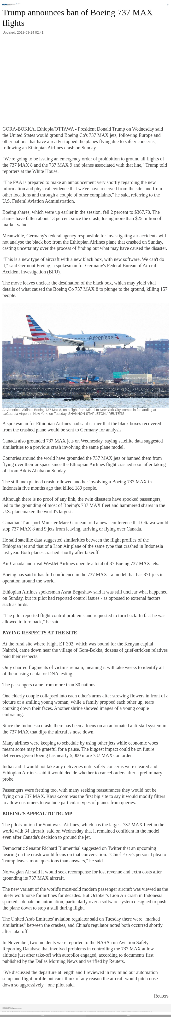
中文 (42, 1015)
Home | (4, 5)
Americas (8, 5)
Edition (18, 3)
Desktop (128, 1015)
